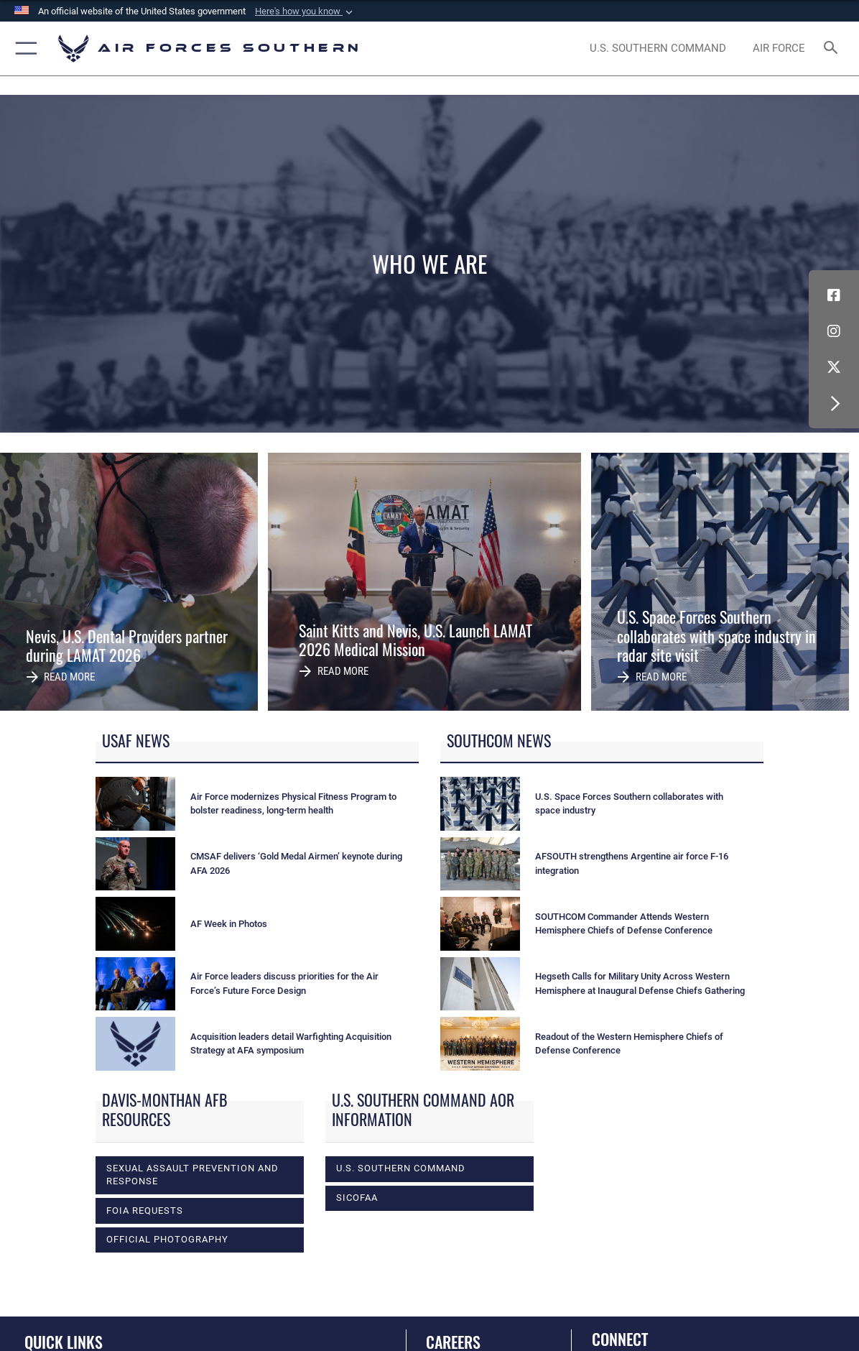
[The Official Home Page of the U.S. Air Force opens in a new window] (779, 48)
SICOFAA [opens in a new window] (357, 1197)
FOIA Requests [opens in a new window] (144, 1210)
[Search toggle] (833, 48)
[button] (305, 11)
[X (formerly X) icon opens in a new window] (834, 367)
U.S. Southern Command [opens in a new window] (400, 1168)
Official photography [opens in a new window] (167, 1239)
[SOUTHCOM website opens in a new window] (658, 48)
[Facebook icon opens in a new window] (834, 295)
